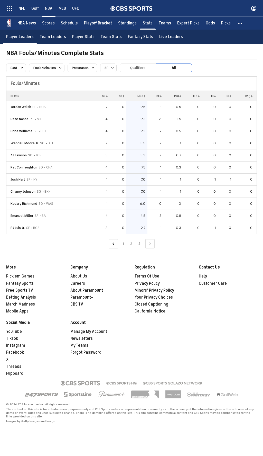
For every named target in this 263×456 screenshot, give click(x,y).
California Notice (150, 311)
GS (121, 96)
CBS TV (76, 304)
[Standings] (127, 23)
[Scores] (48, 23)
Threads (13, 366)
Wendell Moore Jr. (25, 143)
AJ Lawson (19, 155)
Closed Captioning (151, 304)
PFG (177, 96)
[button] (240, 23)
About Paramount (86, 290)
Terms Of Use (147, 276)
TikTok (12, 338)
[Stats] (148, 23)
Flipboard (14, 373)
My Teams (79, 345)
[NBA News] (26, 23)
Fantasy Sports (20, 283)
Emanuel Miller (22, 215)
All (174, 68)
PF (159, 96)
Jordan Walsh (21, 107)
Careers (77, 283)
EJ (229, 96)
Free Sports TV (19, 290)
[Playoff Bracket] (98, 23)
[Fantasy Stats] (140, 37)
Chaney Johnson (23, 191)
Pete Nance (20, 119)
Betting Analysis (21, 297)
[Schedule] (69, 23)
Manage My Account (88, 331)
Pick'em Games (20, 276)
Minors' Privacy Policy (154, 290)
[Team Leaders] (53, 37)
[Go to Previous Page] (113, 244)
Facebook (15, 352)
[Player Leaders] (20, 37)
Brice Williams (21, 131)
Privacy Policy (147, 283)
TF (213, 96)
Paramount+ (81, 297)
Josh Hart (18, 179)
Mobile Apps (17, 311)
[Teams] (165, 23)
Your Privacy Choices (154, 297)
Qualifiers (137, 68)
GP (105, 96)
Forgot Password (85, 352)
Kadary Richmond (24, 203)
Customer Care (213, 283)
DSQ (248, 96)
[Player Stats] (83, 37)
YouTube (14, 331)
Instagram (15, 345)
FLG (196, 96)
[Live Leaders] (171, 37)
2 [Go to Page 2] (131, 244)
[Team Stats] (111, 37)
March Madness (20, 304)
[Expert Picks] (188, 23)
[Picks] (226, 23)
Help (203, 276)
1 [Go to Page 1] (123, 244)
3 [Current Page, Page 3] (139, 244)
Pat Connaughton (24, 167)
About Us (78, 276)
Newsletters (81, 338)
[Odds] (210, 23)
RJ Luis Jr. (18, 228)
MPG (141, 96)
